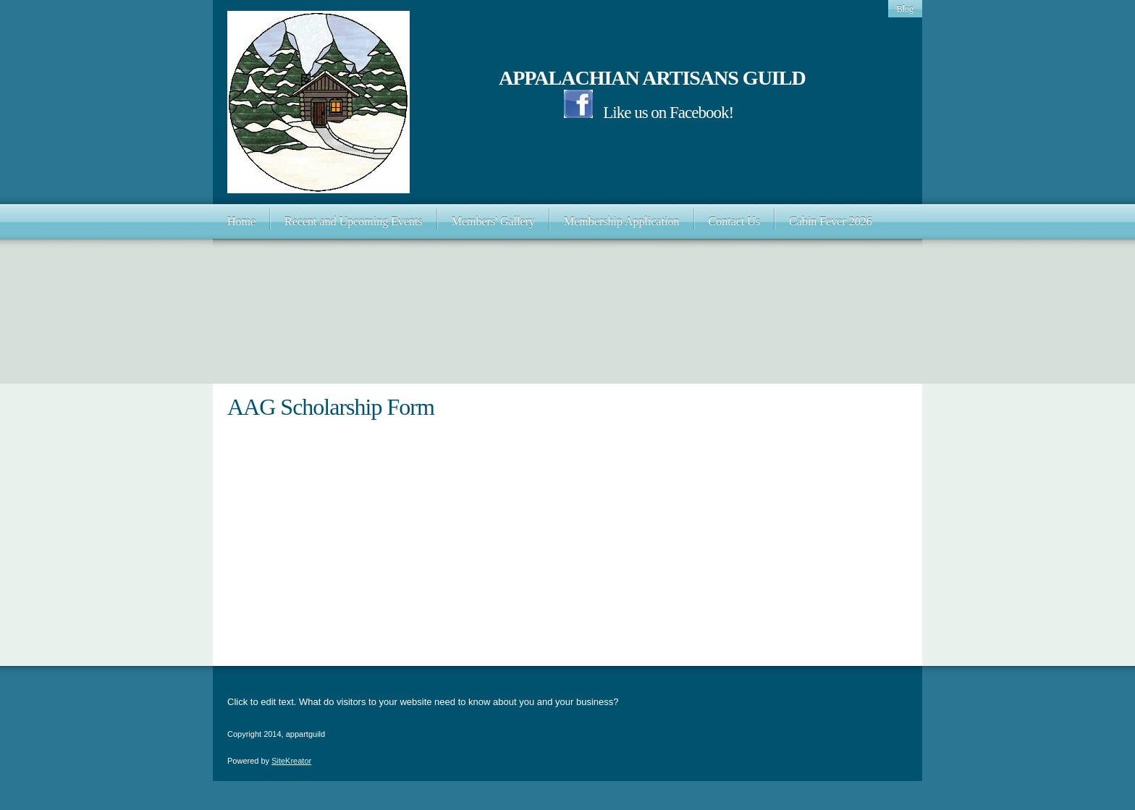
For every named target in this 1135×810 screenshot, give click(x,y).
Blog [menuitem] (905, 9)
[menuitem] (241, 221)
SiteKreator (291, 760)
